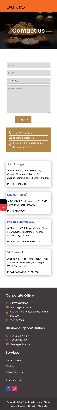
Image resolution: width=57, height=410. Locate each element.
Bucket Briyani (13, 359)
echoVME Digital (40, 405)
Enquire (23, 119)
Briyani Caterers (14, 372)
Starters (10, 366)
